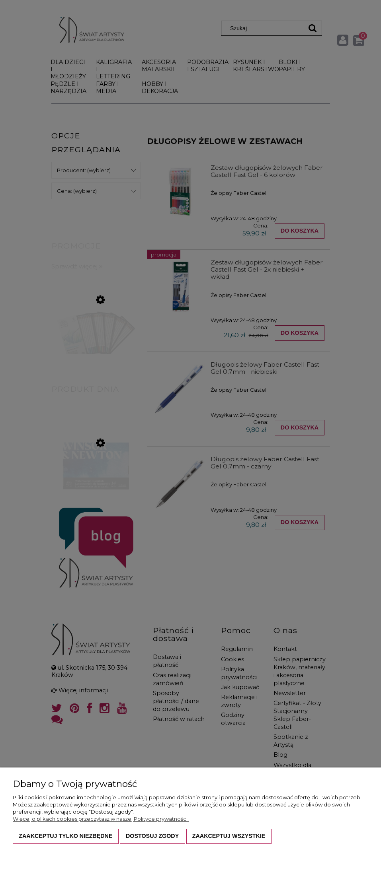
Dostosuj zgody (152, 836)
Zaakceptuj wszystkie (229, 836)
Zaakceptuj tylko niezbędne (65, 836)
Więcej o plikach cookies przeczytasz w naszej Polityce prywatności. (101, 819)
